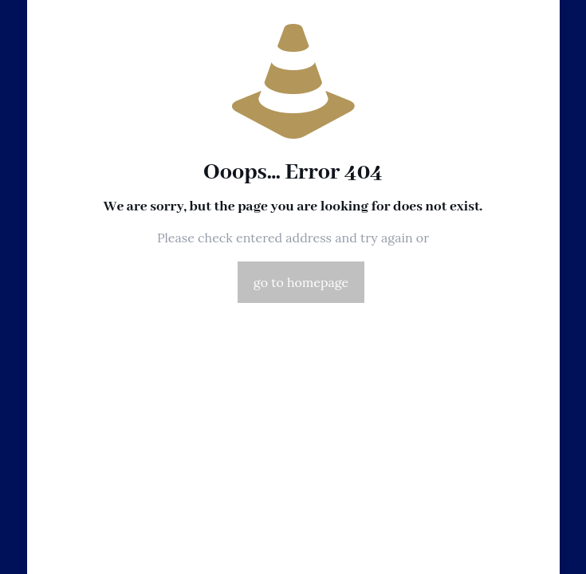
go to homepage (301, 282)
